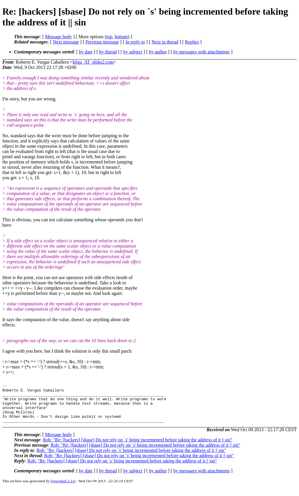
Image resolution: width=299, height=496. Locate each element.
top (109, 36)
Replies (192, 41)
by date (86, 51)
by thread (108, 51)
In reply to (135, 41)
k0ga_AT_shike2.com (93, 62)
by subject (132, 51)
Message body (58, 36)
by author (158, 51)
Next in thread (165, 41)
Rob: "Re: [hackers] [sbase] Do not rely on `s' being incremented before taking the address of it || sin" (137, 447)
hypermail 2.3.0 (63, 489)
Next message (66, 41)
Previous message (102, 41)
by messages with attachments (201, 51)
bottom (121, 36)
